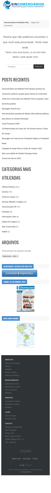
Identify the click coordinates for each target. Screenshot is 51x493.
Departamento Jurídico (12, 387)
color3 (23, 465)
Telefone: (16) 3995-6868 (13, 427)
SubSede (8, 369)
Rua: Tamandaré (10, 430)
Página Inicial (16, 459)
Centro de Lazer (10, 419)
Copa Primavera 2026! (11, 124)
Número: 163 (9, 433)
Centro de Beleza (11, 390)
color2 (21, 465)
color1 (20, 465)
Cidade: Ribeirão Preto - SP (14, 439)
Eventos (5, 192)
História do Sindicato (12, 375)
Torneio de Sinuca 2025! (11, 158)
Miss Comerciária (9, 227)
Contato (35, 459)
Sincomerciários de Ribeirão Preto (26, 5)
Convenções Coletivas (12, 401)
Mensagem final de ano (11, 109)
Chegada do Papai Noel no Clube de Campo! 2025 (22, 148)
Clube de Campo (8, 197)
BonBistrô (8, 393)
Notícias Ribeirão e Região (12, 202)
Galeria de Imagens (9, 222)
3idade (4, 232)
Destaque (5, 212)
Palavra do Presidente (12, 363)
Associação (26, 459)
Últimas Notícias (8, 187)
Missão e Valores (11, 372)
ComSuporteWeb (25, 472)
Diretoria (8, 366)
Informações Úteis (9, 217)
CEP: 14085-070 (10, 442)
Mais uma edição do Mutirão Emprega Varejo (19, 153)
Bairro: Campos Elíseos (13, 436)
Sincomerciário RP (9, 207)
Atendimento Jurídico (12, 404)
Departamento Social (12, 384)
